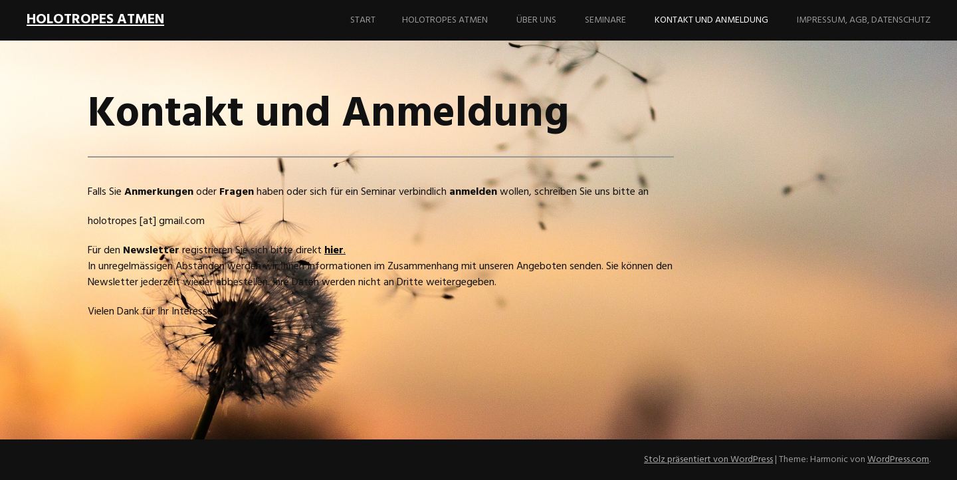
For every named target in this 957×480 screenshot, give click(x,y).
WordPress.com (898, 459)
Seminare (605, 20)
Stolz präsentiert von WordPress (708, 459)
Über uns (536, 20)
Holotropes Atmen (445, 20)
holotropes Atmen (95, 19)
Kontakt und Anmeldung (711, 20)
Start (362, 20)
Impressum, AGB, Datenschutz (863, 20)
